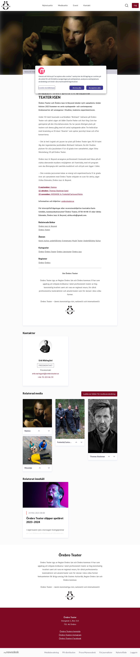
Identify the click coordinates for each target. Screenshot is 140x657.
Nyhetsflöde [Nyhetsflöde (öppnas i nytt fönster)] (121, 652)
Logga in (133, 652)
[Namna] (37, 413)
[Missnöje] (37, 450)
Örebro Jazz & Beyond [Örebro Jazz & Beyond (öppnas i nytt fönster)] (47, 226)
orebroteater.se (67, 201)
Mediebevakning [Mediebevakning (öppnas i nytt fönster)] (51, 652)
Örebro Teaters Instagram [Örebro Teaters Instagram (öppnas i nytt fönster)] (70, 635)
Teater (80, 241)
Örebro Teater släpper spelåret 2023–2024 (44, 520)
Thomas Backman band (53, 191)
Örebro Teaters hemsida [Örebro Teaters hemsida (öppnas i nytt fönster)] (70, 631)
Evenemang (67, 241)
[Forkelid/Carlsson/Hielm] (70, 419)
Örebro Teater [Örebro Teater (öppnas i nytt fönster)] (44, 230)
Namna (47, 187)
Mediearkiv (63, 5)
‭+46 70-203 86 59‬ (45, 377)
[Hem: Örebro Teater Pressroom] (5, 5)
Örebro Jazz (77, 251)
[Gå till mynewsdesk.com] (11, 652)
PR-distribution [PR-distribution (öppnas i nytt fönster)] (68, 652)
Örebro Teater (50, 251)
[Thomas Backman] (102, 426)
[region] (70, 80)
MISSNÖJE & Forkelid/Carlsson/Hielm (60, 194)
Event (75, 5)
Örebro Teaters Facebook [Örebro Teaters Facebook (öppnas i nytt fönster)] (70, 638)
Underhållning (89, 241)
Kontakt (86, 5)
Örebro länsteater (64, 251)
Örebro (41, 251)
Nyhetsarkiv (47, 5)
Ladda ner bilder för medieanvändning (99, 394)
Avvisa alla (77, 88)
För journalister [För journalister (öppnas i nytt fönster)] (105, 652)
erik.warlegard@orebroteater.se (45, 373)
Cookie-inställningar (46, 88)
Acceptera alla (95, 88)
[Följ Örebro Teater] (135, 5)
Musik (74, 241)
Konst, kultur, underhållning (49, 241)
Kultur (98, 241)
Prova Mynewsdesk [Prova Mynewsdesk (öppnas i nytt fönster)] (87, 652)
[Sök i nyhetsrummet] (126, 5)
